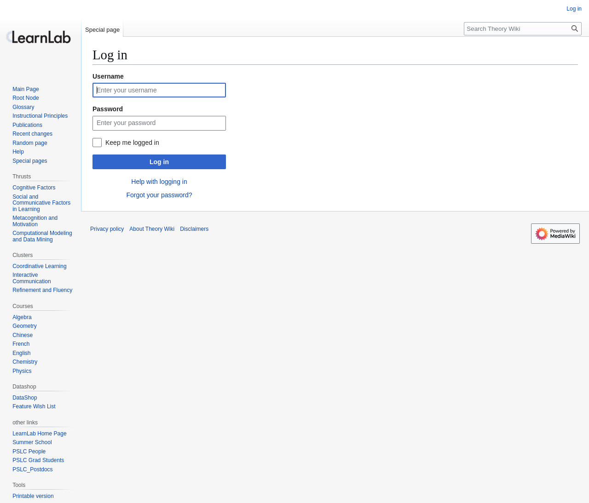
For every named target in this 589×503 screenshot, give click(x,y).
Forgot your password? (159, 195)
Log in (159, 162)
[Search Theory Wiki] (523, 28)
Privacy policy (107, 229)
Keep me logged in (132, 142)
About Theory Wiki (151, 229)
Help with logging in (159, 181)
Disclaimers (194, 229)
